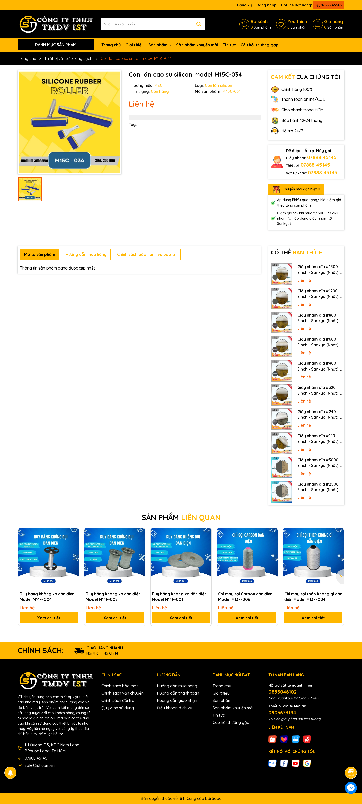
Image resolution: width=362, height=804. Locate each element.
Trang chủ (111, 44)
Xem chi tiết (48, 617)
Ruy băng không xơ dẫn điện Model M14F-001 (179, 596)
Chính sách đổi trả (117, 700)
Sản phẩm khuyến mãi (197, 44)
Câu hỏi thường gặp (259, 44)
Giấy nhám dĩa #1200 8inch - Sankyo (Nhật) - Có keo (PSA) (319, 293)
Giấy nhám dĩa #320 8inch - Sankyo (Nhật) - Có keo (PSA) (319, 390)
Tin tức (229, 44)
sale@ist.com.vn (40, 765)
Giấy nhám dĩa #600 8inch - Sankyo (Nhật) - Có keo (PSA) (319, 342)
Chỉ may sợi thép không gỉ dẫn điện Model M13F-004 (313, 596)
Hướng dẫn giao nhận (177, 700)
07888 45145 (329, 5)
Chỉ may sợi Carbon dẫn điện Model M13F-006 (245, 596)
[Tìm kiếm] (199, 24)
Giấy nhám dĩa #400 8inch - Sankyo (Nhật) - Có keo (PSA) (319, 366)
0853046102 (282, 692)
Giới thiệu (134, 44)
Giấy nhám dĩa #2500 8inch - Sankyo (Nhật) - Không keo (319, 487)
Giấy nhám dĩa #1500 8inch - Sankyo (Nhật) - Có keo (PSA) (319, 269)
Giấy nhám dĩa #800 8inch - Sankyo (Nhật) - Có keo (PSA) (319, 318)
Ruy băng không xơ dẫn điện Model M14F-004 (47, 596)
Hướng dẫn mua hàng (177, 685)
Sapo (217, 798)
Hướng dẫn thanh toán (178, 693)
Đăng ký (244, 5)
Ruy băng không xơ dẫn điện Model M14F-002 (113, 596)
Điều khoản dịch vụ (174, 707)
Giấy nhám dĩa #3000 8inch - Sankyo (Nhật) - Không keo (319, 462)
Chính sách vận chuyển (122, 693)
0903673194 (282, 712)
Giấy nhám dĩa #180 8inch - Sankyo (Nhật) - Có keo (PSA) (319, 438)
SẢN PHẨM (181, 517)
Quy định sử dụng (117, 707)
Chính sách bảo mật (119, 685)
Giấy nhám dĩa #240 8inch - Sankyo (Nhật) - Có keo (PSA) (319, 414)
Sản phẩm (158, 44)
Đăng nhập (266, 5)
